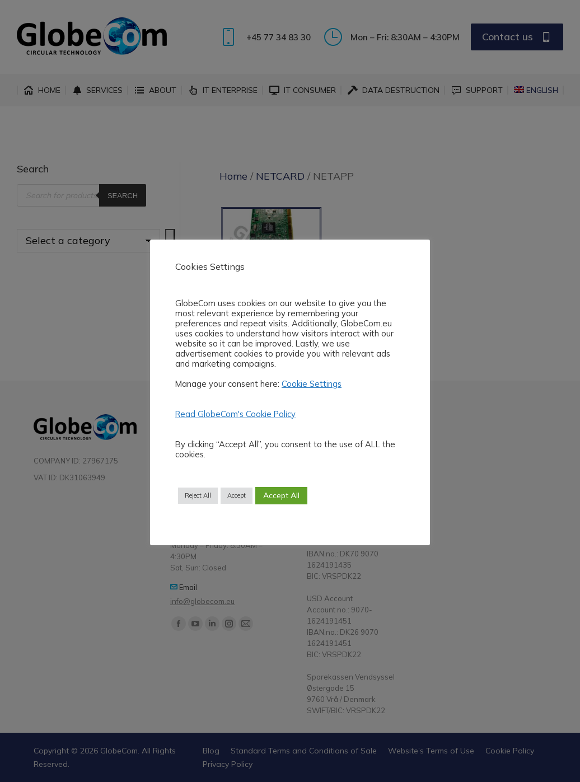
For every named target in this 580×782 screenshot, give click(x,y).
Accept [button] (236, 495)
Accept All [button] (281, 495)
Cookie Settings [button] (312, 383)
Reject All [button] (198, 495)
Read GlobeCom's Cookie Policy (235, 414)
